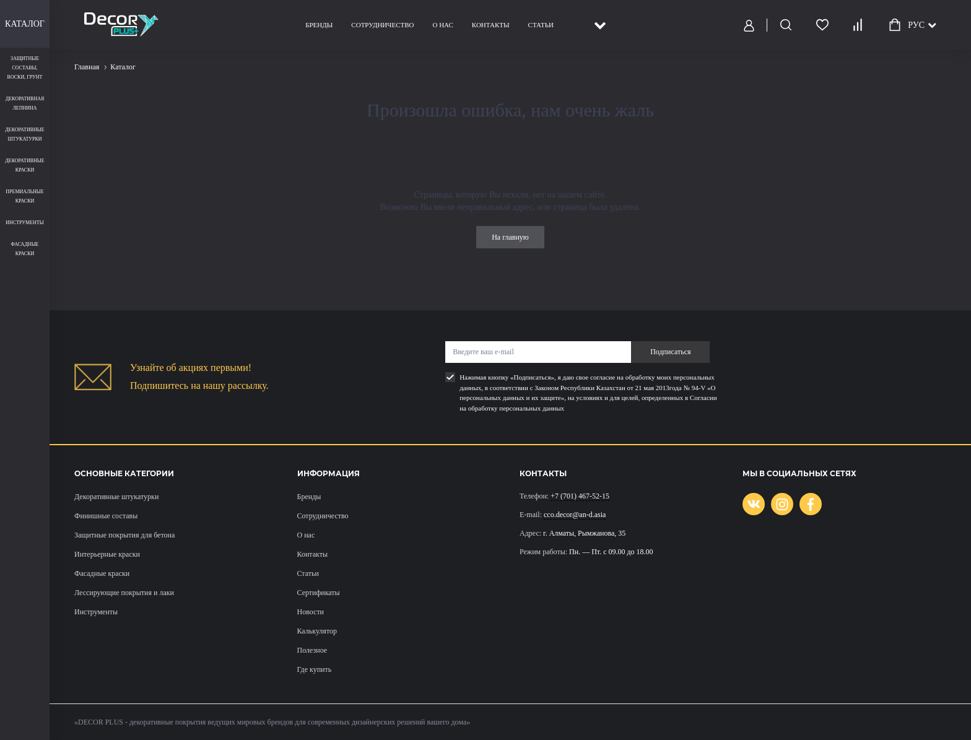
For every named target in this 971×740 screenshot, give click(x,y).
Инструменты (96, 611)
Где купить (314, 669)
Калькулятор (317, 631)
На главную (510, 237)
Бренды (319, 24)
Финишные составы (105, 515)
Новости (310, 611)
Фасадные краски (101, 573)
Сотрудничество (382, 24)
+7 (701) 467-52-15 (580, 496)
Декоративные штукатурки (116, 496)
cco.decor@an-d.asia (575, 514)
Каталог (25, 23)
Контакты (491, 24)
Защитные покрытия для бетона (124, 535)
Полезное (312, 650)
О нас (442, 24)
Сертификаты (318, 592)
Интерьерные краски (107, 554)
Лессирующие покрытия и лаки (124, 592)
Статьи (541, 24)
